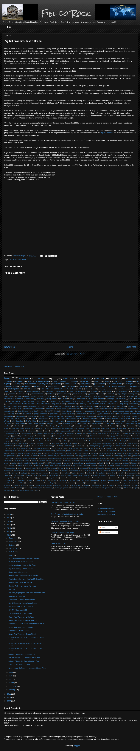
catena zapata (98, 456)
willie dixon (85, 381)
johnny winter (99, 384)
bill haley (94, 453)
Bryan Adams (8, 446)
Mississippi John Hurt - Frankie (20, 627)
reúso (136, 478)
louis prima (9, 438)
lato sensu (92, 468)
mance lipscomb (123, 413)
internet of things (121, 465)
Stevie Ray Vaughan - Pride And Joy (22, 620)
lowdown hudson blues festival (128, 468)
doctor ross (50, 460)
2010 (9, 697)
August (12, 552)
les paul (101, 394)
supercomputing (121, 408)
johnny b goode (31, 468)
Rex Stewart (120, 448)
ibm (63, 404)
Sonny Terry (58, 396)
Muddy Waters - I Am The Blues (20, 562)
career (93, 406)
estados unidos (38, 463)
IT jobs (47, 428)
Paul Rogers (84, 448)
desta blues (134, 458)
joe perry (20, 468)
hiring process (77, 465)
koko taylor (45, 389)
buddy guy (44, 384)
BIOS (81, 443)
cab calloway (116, 431)
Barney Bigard (96, 443)
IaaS (100, 418)
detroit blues (8, 460)
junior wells (8, 399)
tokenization (95, 485)
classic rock (68, 378)
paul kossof (95, 408)
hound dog (48, 436)
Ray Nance (109, 448)
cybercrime (11, 394)
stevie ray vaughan (33, 391)
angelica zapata (30, 453)
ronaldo (30, 480)
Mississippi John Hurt (117, 386)
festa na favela (78, 463)
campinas (125, 431)
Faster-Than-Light (17, 428)
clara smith (8, 423)
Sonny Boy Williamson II (78, 391)
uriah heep (27, 488)
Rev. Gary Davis (44, 406)
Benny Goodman (119, 443)
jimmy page (28, 408)
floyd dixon (110, 433)
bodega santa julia (10, 456)
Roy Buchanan (30, 384)
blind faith (130, 453)
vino (71, 399)
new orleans (66, 473)
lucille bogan (108, 423)
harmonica (121, 406)
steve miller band (101, 483)
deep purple (39, 423)
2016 (9, 521)
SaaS (130, 399)
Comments (104, 532)
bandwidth (69, 453)
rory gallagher (122, 394)
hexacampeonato (64, 465)
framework (134, 463)
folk (18, 413)
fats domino (67, 463)
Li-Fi (85, 446)
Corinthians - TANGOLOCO (19, 631)
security (74, 381)
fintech (101, 463)
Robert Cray (89, 389)
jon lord (60, 468)
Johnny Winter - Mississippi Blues (21, 654)
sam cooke (85, 480)
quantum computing (65, 426)
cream (30, 423)
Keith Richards (30, 406)
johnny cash (42, 468)
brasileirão (27, 456)
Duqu (24, 446)
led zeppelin (126, 436)
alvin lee (22, 431)
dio (84, 433)
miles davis (18, 426)
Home (70, 347)
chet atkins (136, 456)
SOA (115, 381)
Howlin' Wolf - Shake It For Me (20, 582)
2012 (9, 535)
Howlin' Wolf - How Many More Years (22, 586)
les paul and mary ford (97, 404)
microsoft (134, 404)
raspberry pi (71, 478)
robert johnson (98, 386)
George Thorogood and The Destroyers (65, 418)
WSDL (131, 450)
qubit (15, 441)
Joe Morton (68, 446)
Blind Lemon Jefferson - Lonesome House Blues (27, 668)
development (70, 433)
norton (74, 473)
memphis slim (92, 401)
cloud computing (59, 381)
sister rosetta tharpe (104, 416)
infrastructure (81, 413)
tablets (31, 485)
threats (32, 443)
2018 (9, 514)
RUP (102, 448)
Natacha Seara (26, 448)
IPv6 (37, 428)
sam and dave (74, 480)
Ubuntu (56, 411)
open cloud (111, 473)
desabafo (112, 458)
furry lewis (55, 404)
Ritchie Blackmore (132, 448)
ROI (97, 448)
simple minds (133, 480)
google (32, 436)
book (19, 456)
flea (107, 463)
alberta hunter (58, 406)
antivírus (68, 406)
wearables (96, 488)
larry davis (74, 468)
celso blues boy (132, 421)
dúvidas (66, 460)
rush (48, 480)
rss (44, 480)
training (111, 485)
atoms (40, 431)
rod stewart (81, 416)
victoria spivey (17, 406)
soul (29, 381)
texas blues (114, 378)
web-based (117, 488)
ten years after (22, 443)
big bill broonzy (15, 259)
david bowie (93, 458)
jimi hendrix (133, 396)
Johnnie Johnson (28, 404)
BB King (17, 384)
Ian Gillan (49, 446)
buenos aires (135, 386)
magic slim (119, 423)
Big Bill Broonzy (106, 133)
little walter (30, 399)
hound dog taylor (67, 413)
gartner (12, 465)
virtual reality (49, 488)
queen (22, 441)
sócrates (23, 485)
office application (100, 473)
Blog (9, 27)
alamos (13, 453)
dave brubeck (48, 433)
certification (117, 456)
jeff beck (92, 394)
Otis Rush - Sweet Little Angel (62, 532)
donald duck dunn (53, 423)
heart (46, 465)
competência (43, 458)
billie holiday (16, 401)
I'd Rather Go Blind (89, 418)
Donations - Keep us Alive (14, 367)
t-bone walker (49, 391)
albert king (94, 391)
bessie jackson (44, 421)
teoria (67, 485)
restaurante (70, 416)
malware (7, 381)
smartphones (8, 483)
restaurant (128, 478)
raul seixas (85, 378)
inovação (101, 465)
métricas (32, 473)
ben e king (78, 453)
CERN (26, 418)
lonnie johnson (70, 384)
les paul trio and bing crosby (118, 404)
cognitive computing (29, 458)
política (14, 478)
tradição (104, 485)
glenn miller (23, 436)
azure (46, 431)
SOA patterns (80, 428)
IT (42, 428)
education (106, 460)
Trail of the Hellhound (105, 509)
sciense (91, 416)
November (13, 541)
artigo (39, 453)
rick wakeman (8, 480)
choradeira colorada (12, 433)
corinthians (41, 378)
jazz (54, 378)
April (11, 679)
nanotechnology (30, 426)
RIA (92, 448)
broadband (105, 431)
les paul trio (52, 401)
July (11, 555)
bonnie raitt (90, 411)
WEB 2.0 (115, 428)
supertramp (134, 483)
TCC (97, 450)
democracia (103, 458)
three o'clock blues (42, 443)
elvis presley (85, 384)
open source (23, 394)
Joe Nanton (77, 446)
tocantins (86, 485)
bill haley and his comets (107, 453)
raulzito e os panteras (84, 478)
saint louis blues (10, 386)
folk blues (126, 463)
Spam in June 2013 (58, 544)
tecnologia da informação (44, 485)
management (20, 438)
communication (26, 433)
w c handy (136, 401)
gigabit (15, 436)
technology (58, 389)
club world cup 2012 (104, 411)
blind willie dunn (67, 411)
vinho (13, 396)
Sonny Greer (71, 450)
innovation (92, 413)
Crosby (17, 446)
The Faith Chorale (111, 450)
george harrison (68, 423)
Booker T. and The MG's (12, 418)
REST (48, 411)
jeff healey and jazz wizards (97, 436)
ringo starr (86, 426)
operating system (132, 473)
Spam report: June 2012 (17, 572)
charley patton (13, 389)
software (117, 416)
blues (24, 259)
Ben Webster (107, 443)
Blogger (77, 746)
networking (70, 438)
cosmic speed (20, 423)
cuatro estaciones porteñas (123, 411)
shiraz (125, 480)
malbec (85, 408)
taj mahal (126, 416)
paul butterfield (53, 475)
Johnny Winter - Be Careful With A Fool (23, 661)
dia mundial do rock (112, 396)
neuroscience (55, 473)
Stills (79, 450)
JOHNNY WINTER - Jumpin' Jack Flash (24, 658)
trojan (120, 426)
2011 (9, 694)
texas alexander (64, 394)
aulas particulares (57, 453)
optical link (7, 475)
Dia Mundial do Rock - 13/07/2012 (21, 607)
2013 (9, 532)
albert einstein (133, 428)
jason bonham (10, 468)
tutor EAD (135, 485)
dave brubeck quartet (70, 458)
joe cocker (39, 408)
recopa (77, 426)
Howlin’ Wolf (84, 386)
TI (102, 450)
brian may (97, 431)
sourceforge (50, 483)
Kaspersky (19, 381)
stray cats (125, 483)
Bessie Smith (69, 386)
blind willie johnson (122, 391)
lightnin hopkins (64, 401)
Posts (102, 528)
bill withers (77, 431)
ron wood (96, 426)
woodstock (56, 384)
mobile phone (115, 470)
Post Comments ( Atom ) (75, 354)
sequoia (103, 480)
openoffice (121, 473)
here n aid (53, 465)
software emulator (37, 483)
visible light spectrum (62, 488)
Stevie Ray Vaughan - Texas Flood (21, 634)
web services (130, 426)
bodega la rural (100, 421)
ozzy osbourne (18, 475)
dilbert (79, 433)
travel (118, 485)
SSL (88, 428)
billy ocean (120, 453)
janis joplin (131, 406)
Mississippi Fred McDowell (116, 399)
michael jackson (75, 470)
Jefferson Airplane (111, 418)
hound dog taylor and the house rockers (66, 436)
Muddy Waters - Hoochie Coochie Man (23, 558)
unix (52, 443)
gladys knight (28, 465)
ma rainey (39, 399)
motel (5, 473)
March (11, 683)
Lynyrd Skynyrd (107, 446)
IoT (55, 446)
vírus (58, 443)
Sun (92, 450)
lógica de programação (21, 470)
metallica (64, 470)
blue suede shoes (86, 421)
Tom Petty (123, 450)
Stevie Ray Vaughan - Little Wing (21, 617)
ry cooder (55, 441)
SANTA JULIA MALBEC (17, 610)
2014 (9, 528)
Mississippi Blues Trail (106, 515)
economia (75, 460)
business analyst (53, 456)
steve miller (90, 483)
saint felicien (63, 480)
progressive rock (115, 384)
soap (27, 483)
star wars (71, 483)
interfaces (110, 465)
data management (55, 458)
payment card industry (99, 475)
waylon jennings (85, 488)
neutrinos (42, 426)
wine (19, 396)
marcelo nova (39, 438)
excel (47, 463)
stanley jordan (60, 483)
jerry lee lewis (16, 408)
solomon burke (109, 441)
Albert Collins (80, 399)
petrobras (121, 475)
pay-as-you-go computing (81, 475)
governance (54, 413)
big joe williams (84, 396)
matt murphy (51, 438)
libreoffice (101, 468)
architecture (38, 386)
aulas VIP (47, 453)
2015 (9, 525)
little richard (19, 399)
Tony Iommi (105, 428)
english (14, 463)
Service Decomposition (46, 450)
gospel (124, 396)
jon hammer (52, 468)
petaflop (42, 416)
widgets (135, 488)
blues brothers (29, 401)
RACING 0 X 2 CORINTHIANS (63, 503)
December (13, 538)
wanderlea (74, 488)
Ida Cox (34, 411)
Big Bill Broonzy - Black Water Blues (22, 603)
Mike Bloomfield (17, 421)
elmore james (18, 391)
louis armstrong (54, 386)
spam (107, 381)
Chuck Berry (61, 391)
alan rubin (123, 428)
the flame (63, 399)
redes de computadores (101, 478)
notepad (81, 473)
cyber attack (41, 401)
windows (7, 490)
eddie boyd (91, 433)
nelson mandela (43, 473)
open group (80, 438)
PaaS (41, 411)
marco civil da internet (38, 470)
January (12, 690)
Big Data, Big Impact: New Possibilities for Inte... (27, 593)
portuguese (22, 478)
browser (35, 456)
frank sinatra (129, 433)
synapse (15, 485)
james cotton (81, 423)
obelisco (89, 473)
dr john (112, 406)
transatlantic (125, 401)
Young (6, 453)
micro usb (86, 470)
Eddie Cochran (38, 446)
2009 (9, 701)
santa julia (94, 480)
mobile (93, 470)
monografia (134, 470)
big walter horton (58, 421)
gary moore (27, 413)
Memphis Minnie (45, 396)
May (11, 676)
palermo (28, 475)
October (12, 545)
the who (112, 426)
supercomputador (9, 443)
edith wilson (97, 460)
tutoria (6, 488)
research (29, 441)
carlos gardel (87, 456)
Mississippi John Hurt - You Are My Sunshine (25, 579)
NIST (130, 446)
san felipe (64, 441)
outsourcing (98, 438)
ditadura (34, 460)
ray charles (114, 401)
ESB (33, 418)
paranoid (36, 475)
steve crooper (133, 441)
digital (27, 460)
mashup (50, 470)
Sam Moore (96, 428)
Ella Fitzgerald (43, 418)
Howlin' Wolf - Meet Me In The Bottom (23, 575)
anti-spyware (32, 431)
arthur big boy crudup (106, 389)
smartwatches (19, 483)
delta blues (24, 378)
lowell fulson (8, 470)
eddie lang (10, 413)
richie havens (39, 441)
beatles (76, 406)
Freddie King (29, 428)
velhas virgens (37, 488)
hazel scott (38, 465)
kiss (67, 468)
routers (38, 480)
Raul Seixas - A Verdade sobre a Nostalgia (67, 514)
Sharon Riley (60, 450)
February (13, 686)
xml (37, 490)
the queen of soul (79, 394)
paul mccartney (66, 475)
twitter (12, 488)
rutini (54, 480)
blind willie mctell (43, 404)
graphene (40, 436)
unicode (19, 488)
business (85, 406)
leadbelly (83, 404)
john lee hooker (30, 389)
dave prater (83, 458)
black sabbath (72, 421)
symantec (7, 485)
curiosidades (38, 433)
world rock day (66, 443)
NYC (136, 446)
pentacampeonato (110, 438)
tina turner (134, 408)
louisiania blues (74, 408)
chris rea (9, 458)
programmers (41, 478)
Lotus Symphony (94, 446)
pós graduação (53, 478)
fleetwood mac (115, 463)
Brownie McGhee (30, 396)
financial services (91, 463)
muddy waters (127, 381)
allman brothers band (10, 431)
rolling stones (131, 384)
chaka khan (127, 456)
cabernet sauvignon (67, 456)
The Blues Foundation (106, 512)
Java (60, 446)
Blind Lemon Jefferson (96, 399)
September (13, 548)
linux (112, 413)
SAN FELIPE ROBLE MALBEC (20, 665)
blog (136, 453)
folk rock (119, 433)
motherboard (14, 473)
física (5, 465)
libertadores (50, 408)
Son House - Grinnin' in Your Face (21, 600)
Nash (5, 448)
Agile (75, 443)
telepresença (58, 485)
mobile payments (103, 470)
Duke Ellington (23, 411)
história (86, 465)
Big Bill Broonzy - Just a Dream (20, 569)
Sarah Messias (32, 450)
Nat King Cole (14, 448)
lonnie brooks (61, 408)
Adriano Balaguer (13, 404)
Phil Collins (71, 389)
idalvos (93, 465)
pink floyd (51, 426)
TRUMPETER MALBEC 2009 (20, 613)
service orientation (114, 480)
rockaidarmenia (20, 480)
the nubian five (76, 485)
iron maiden (132, 465)
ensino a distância (25, 463)
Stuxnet (86, 450)
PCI (64, 448)
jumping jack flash (114, 436)
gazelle (19, 465)
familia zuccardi (56, 463)
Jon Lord (11, 589)
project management (56, 416)
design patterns (123, 458)
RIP (80, 389)
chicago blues (130, 379)
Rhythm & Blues (42, 381)
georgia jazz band (40, 413)
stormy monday (51, 399)
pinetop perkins (107, 408)
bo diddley (79, 411)
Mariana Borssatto (121, 446)
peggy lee (112, 475)
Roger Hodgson (9, 450)
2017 (9, 518)
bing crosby (87, 431)
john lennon (103, 413)
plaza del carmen (123, 438)
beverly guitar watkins (65, 431)
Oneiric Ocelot (55, 448)
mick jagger (60, 438)
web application (106, 488)
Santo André (21, 450)
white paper (127, 488)
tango (6, 396)
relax (121, 478)
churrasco (17, 458)
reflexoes (114, 478)
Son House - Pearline (16, 596)
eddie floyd (101, 433)
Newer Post (9, 347)
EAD (29, 446)
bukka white (97, 396)
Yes (137, 450)
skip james (134, 394)
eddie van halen (85, 460)
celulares (108, 456)
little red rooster (79, 401)
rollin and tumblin (37, 394)
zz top (135, 416)
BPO (87, 443)
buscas (43, 456)
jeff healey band (95, 423)
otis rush (89, 438)
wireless (14, 490)
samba (104, 426)
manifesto (30, 438)
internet (84, 436)
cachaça (78, 456)
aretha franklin (107, 391)
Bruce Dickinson (132, 443)
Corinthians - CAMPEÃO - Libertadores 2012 (26, 624)
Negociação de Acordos (40, 448)
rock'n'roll (99, 378)
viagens (7, 406)
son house (51, 394)
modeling (125, 470)
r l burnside (111, 394)
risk (48, 441)
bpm (110, 421)
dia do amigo (19, 460)
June (11, 672)
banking (53, 431)
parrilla (44, 475)
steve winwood (114, 483)
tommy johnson (9, 411)
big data (86, 453)
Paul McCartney (73, 448)
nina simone (32, 416)
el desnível (115, 460)
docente (42, 460)
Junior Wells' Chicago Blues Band (62, 428)
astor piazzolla (71, 396)
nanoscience (20, 416)
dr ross (59, 460)
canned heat (119, 421)
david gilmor (59, 433)
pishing (97, 381)
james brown (72, 404)
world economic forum (26, 490)
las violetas (83, 468)
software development (78, 441)
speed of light (121, 441)
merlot (57, 470)
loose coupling (111, 468)
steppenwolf (80, 483)
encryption (125, 460)
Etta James (25, 386)
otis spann (104, 401)
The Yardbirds (31, 421)
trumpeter (126, 485)
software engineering (94, 441)
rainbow (62, 478)
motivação (24, 473)
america (20, 453)
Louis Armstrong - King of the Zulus (22, 565)
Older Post (131, 347)
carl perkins (103, 406)
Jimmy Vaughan (126, 418)
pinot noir (130, 475)
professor (32, 478)
